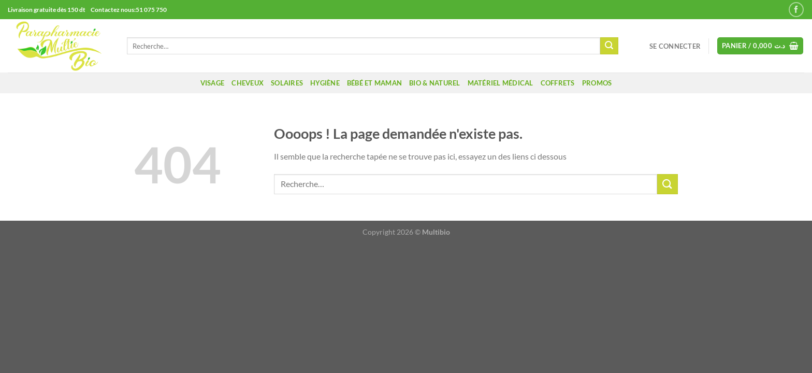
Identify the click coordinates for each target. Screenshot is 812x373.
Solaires (287, 83)
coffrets (558, 83)
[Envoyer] (609, 46)
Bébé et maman (374, 83)
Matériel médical (500, 83)
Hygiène (325, 83)
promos (597, 83)
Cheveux (247, 83)
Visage (212, 83)
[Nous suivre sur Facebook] (796, 9)
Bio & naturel (434, 83)
